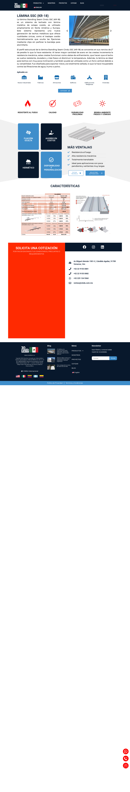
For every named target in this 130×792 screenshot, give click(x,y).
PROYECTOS (63, 3)
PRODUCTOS (38, 3)
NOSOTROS (51, 3)
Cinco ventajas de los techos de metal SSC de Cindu (63, 366)
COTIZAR (74, 3)
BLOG (82, 3)
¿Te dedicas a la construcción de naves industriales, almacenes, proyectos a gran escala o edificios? (63, 352)
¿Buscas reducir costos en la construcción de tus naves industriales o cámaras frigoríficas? (64, 359)
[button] (67, 31)
